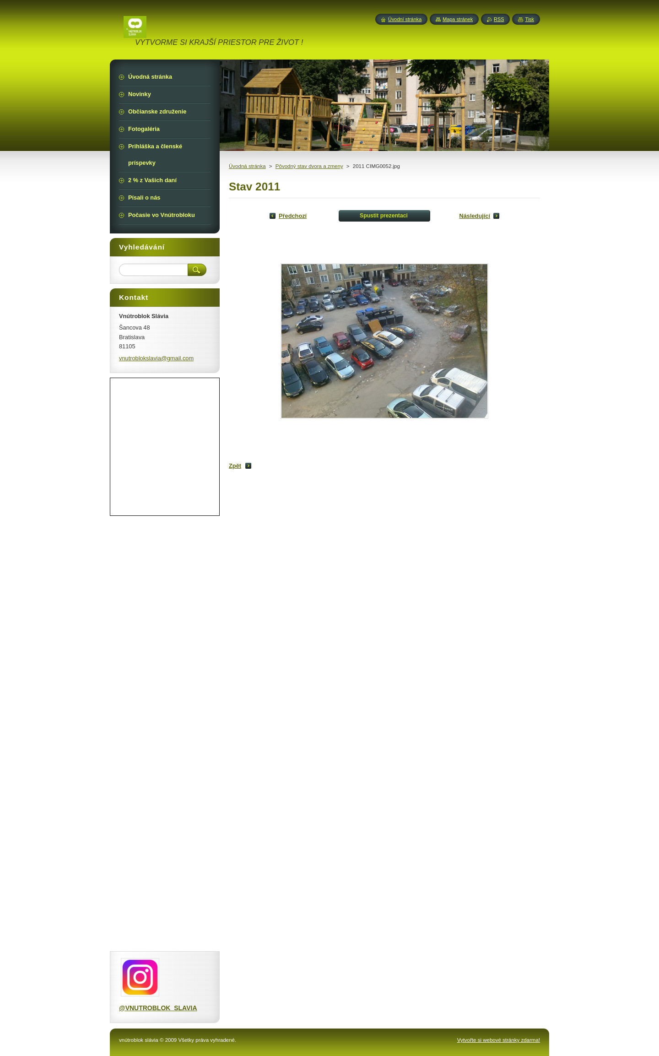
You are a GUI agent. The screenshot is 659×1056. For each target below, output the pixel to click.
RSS (499, 19)
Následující (474, 215)
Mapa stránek (458, 19)
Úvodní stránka (404, 19)
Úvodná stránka (247, 166)
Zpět (235, 465)
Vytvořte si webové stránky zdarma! (498, 1040)
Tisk (529, 19)
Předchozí (293, 215)
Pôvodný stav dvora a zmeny (309, 166)
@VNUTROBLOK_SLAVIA (158, 1008)
